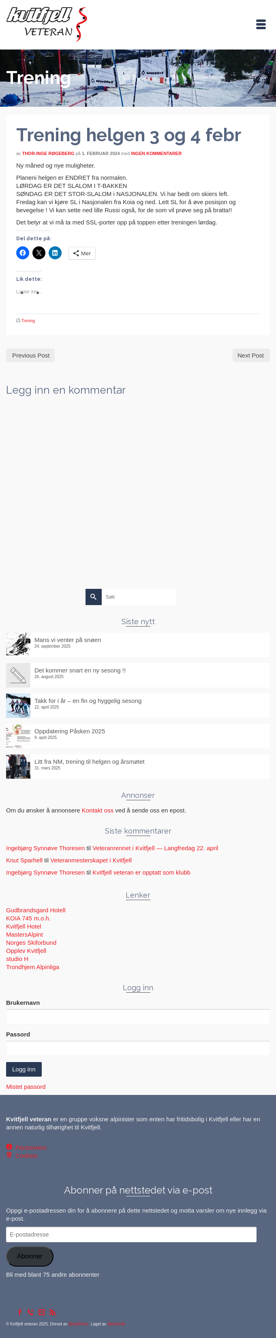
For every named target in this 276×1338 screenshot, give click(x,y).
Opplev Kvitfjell (26, 950)
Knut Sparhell (24, 860)
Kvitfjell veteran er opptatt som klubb (141, 872)
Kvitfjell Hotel (23, 926)
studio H (17, 958)
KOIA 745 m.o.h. (28, 918)
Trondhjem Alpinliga (32, 966)
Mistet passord (26, 1086)
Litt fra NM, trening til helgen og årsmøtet (89, 761)
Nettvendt (116, 1324)
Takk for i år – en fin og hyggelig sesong (87, 700)
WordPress (78, 1324)
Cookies (25, 1155)
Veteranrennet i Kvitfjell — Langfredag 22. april (155, 848)
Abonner (30, 1256)
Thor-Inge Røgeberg (48, 153)
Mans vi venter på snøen (67, 639)
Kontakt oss (97, 810)
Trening (28, 321)
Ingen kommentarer (156, 153)
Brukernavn (23, 1002)
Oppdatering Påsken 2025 (69, 731)
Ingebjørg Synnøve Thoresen (45, 848)
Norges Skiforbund (31, 942)
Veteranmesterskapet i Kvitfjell (91, 860)
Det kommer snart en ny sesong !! (80, 670)
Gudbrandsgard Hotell (36, 910)
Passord (18, 1034)
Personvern (29, 1147)
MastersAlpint (24, 934)
